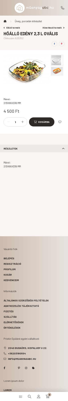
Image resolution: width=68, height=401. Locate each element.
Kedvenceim (11, 280)
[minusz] (8, 122)
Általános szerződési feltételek (26, 300)
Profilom (10, 269)
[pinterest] (61, 43)
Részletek (11, 148)
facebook (4, 368)
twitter (11, 368)
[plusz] (22, 122)
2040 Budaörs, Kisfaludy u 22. (27, 347)
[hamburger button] (20, 396)
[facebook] (54, 43)
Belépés (9, 258)
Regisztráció (12, 263)
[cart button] (47, 396)
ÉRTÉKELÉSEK (12, 327)
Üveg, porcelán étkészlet (28, 21)
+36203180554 (62, 7)
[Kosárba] (41, 121)
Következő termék (53, 27)
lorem (8, 390)
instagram (26, 368)
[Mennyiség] (15, 122)
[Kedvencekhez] (59, 122)
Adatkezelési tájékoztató (21, 305)
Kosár (8, 274)
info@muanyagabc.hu (22, 358)
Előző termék (12, 27)
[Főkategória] (5, 21)
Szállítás (10, 316)
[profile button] (38, 396)
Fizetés (9, 311)
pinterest (18, 368)
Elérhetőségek (14, 322)
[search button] (29, 396)
